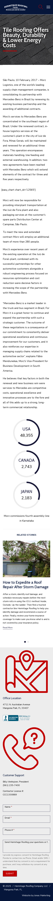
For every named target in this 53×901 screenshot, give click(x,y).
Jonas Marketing (42, 895)
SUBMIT (10, 873)
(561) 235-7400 (11, 785)
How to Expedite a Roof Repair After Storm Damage (25, 584)
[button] (8, 627)
